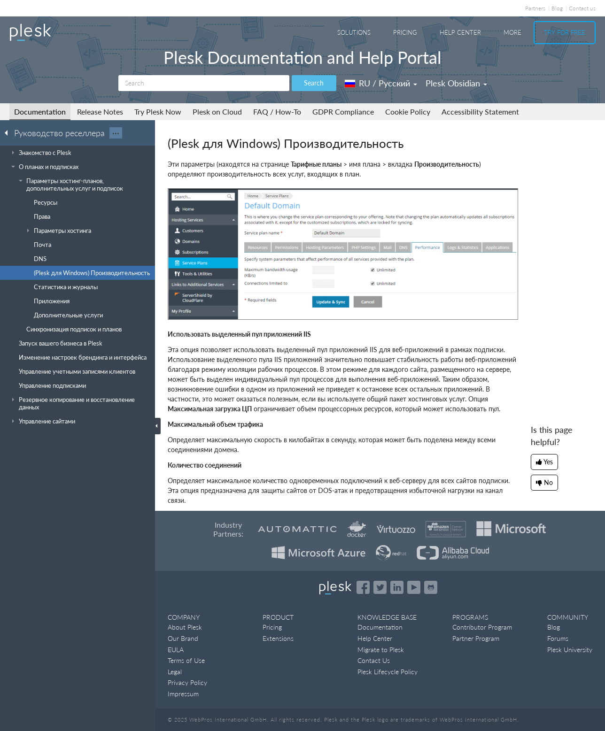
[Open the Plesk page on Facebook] (363, 587)
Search (314, 83)
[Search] (203, 83)
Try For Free (564, 32)
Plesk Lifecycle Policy (387, 672)
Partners (535, 8)
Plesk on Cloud (217, 111)
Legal (175, 672)
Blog (557, 8)
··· (115, 133)
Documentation (40, 111)
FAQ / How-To (277, 111)
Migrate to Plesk (380, 650)
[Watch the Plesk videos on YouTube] (413, 587)
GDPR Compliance (343, 111)
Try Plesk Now (157, 111)
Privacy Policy (187, 682)
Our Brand (183, 638)
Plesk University (569, 650)
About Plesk (185, 627)
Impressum (183, 694)
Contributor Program (482, 627)
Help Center (460, 32)
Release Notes (100, 111)
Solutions (354, 32)
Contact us (582, 8)
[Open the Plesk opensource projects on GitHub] (430, 587)
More (512, 32)
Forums (557, 638)
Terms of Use (186, 660)
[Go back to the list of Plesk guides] (9, 132)
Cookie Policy (407, 111)
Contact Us (373, 660)
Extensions (278, 638)
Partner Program (475, 638)
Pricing (405, 32)
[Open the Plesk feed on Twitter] (380, 587)
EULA (176, 650)
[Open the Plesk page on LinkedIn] (396, 587)
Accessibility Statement (480, 111)
